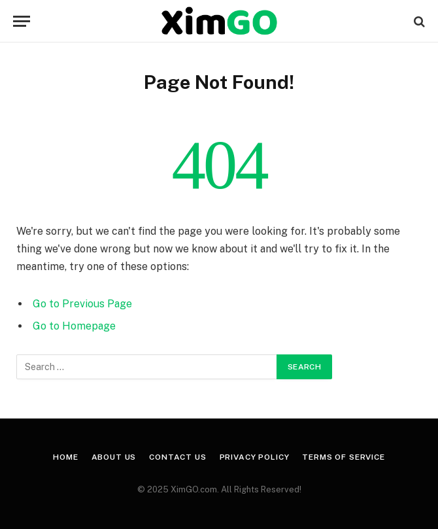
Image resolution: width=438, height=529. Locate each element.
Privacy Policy (255, 457)
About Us (114, 457)
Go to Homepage (74, 326)
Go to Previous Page (82, 304)
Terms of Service (343, 457)
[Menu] (21, 21)
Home (65, 457)
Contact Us (177, 457)
